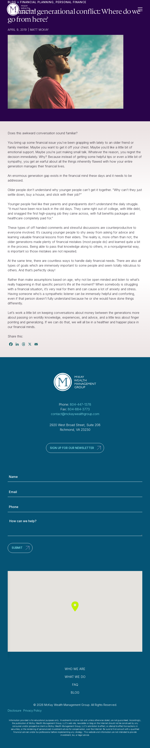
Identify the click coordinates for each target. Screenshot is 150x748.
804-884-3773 (79, 409)
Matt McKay (39, 29)
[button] (75, 606)
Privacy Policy (32, 710)
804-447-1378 (80, 404)
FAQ (75, 685)
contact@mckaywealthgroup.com (75, 414)
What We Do (75, 677)
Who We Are (75, 669)
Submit (17, 547)
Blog (75, 692)
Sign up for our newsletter (72, 448)
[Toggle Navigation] (141, 9)
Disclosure (14, 710)
